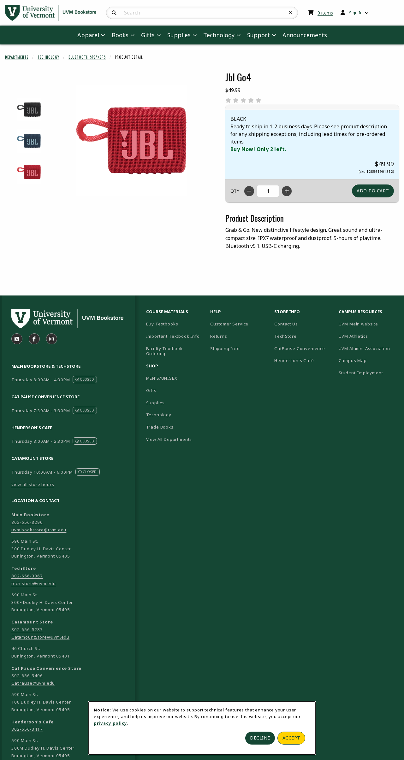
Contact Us (286, 324)
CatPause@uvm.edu (33, 683)
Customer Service (229, 324)
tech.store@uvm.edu (33, 583)
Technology (48, 57)
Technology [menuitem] (219, 35)
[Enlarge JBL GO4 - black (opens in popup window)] (29, 109)
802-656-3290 (27, 522)
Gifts (151, 390)
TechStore (285, 336)
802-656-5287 (27, 629)
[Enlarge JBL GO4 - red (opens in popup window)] (29, 172)
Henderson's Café (294, 360)
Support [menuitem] (258, 35)
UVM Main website (368, 324)
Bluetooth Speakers (87, 57)
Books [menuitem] (120, 35)
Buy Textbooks (162, 324)
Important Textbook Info (173, 336)
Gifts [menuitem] (148, 35)
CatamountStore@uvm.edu (40, 637)
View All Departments (169, 439)
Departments (16, 57)
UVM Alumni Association (368, 348)
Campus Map (368, 360)
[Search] (114, 13)
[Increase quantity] (287, 191)
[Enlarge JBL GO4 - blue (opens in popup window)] (29, 140)
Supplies (155, 403)
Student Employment (368, 373)
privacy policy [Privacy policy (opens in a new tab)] (110, 723)
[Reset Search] (290, 12)
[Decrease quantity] (249, 191)
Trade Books (160, 427)
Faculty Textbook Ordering (164, 351)
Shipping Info (225, 348)
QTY (234, 191)
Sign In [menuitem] (356, 12)
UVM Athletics (368, 336)
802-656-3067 (27, 576)
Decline (260, 738)
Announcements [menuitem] (304, 35)
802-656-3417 (27, 729)
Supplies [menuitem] (179, 35)
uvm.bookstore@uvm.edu (38, 530)
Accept (291, 738)
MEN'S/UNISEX (161, 378)
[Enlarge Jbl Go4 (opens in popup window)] (131, 140)
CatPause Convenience (299, 348)
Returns (218, 336)
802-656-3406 (27, 675)
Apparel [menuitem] (88, 35)
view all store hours (32, 484)
